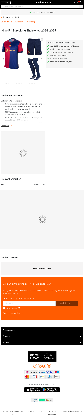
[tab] (42, 330)
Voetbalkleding (15, 17)
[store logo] (42, 2)
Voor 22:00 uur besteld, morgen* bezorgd (64, 46)
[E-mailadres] (29, 303)
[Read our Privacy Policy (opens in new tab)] (19, 308)
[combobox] (42, 6)
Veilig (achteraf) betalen (58, 55)
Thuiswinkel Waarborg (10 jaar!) (61, 62)
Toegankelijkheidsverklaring (72, 411)
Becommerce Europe (34, 400)
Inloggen (78, 2)
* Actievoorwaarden (12, 313)
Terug (5, 17)
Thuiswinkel (49, 400)
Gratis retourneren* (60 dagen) (44, 12)
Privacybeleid (11, 308)
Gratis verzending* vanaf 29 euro (61, 52)
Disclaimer (30, 411)
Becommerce (42, 400)
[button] (73, 2)
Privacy (39, 411)
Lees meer (5, 126)
